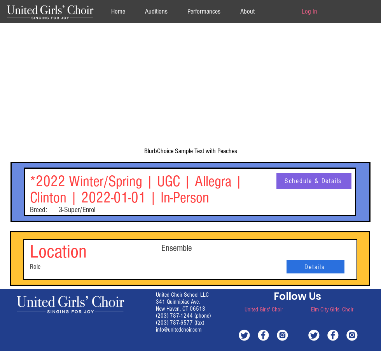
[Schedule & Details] (313, 181)
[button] (247, 11)
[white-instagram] (282, 334)
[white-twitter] (244, 334)
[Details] (315, 266)
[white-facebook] (263, 334)
